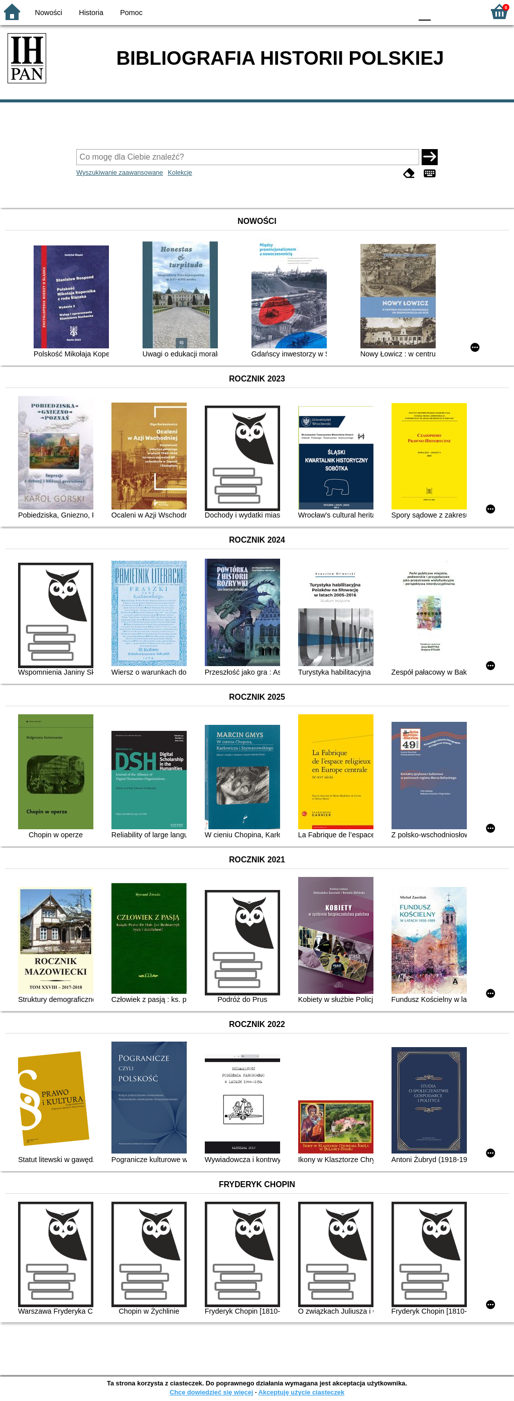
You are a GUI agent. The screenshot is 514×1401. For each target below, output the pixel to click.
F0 (424, 11)
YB (380, 11)
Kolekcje (180, 172)
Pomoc (131, 13)
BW (360, 11)
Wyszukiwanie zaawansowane (119, 172)
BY (401, 11)
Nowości (48, 13)
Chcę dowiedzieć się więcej (211, 1392)
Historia (91, 13)
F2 (465, 11)
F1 (442, 11)
